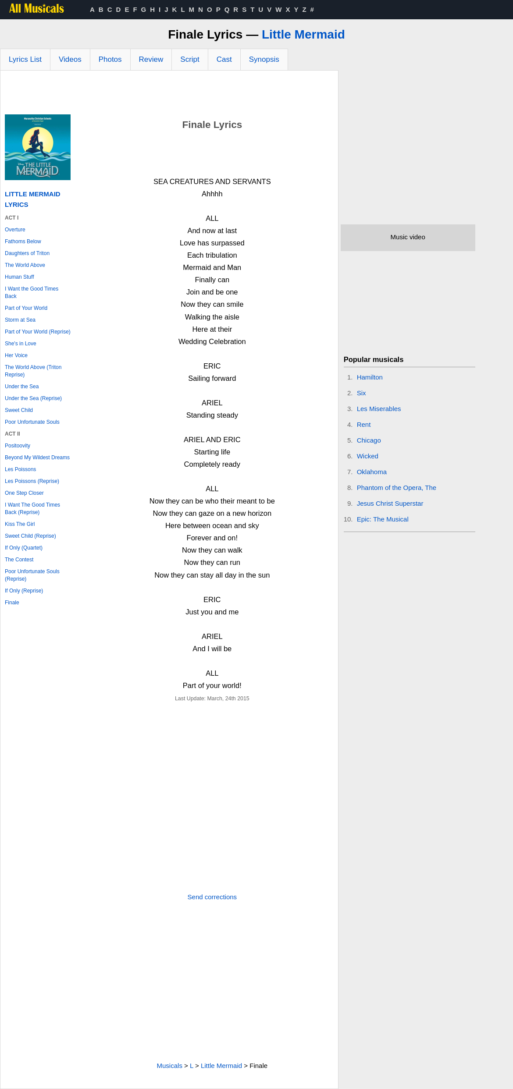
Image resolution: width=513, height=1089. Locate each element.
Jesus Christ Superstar (390, 503)
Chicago (369, 440)
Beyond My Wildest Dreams (37, 457)
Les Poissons (20, 469)
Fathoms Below (23, 241)
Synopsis (264, 59)
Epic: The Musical (383, 519)
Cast (224, 59)
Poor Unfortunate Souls (32, 422)
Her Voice (16, 355)
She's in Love (20, 344)
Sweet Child (19, 410)
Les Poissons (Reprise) (32, 481)
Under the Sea (22, 386)
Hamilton (370, 377)
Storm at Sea (20, 320)
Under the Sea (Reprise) (33, 398)
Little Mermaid (303, 34)
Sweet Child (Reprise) (30, 536)
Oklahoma (372, 471)
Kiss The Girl (20, 524)
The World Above (25, 265)
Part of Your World (26, 308)
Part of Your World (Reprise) (38, 332)
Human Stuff (19, 277)
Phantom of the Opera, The (397, 487)
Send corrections (212, 897)
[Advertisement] (169, 94)
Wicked (367, 456)
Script (189, 59)
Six (361, 393)
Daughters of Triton (27, 253)
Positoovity (17, 446)
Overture (15, 230)
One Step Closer (24, 493)
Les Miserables (379, 408)
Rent (364, 424)
